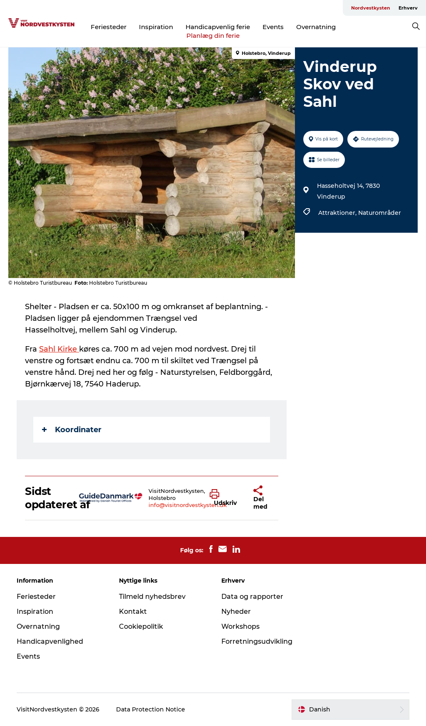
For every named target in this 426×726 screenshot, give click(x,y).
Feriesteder (108, 27)
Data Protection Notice (150, 709)
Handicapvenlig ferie (218, 27)
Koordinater (72, 429)
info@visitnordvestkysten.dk (188, 505)
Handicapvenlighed (50, 641)
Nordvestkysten (370, 8)
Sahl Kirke (59, 349)
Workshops (240, 626)
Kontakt (133, 611)
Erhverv (408, 8)
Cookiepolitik (141, 626)
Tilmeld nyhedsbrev (152, 596)
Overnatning (316, 27)
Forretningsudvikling (256, 641)
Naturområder (379, 213)
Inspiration (156, 27)
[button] (225, 498)
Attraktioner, (338, 213)
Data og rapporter (252, 596)
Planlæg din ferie (213, 35)
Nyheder (236, 611)
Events (273, 27)
